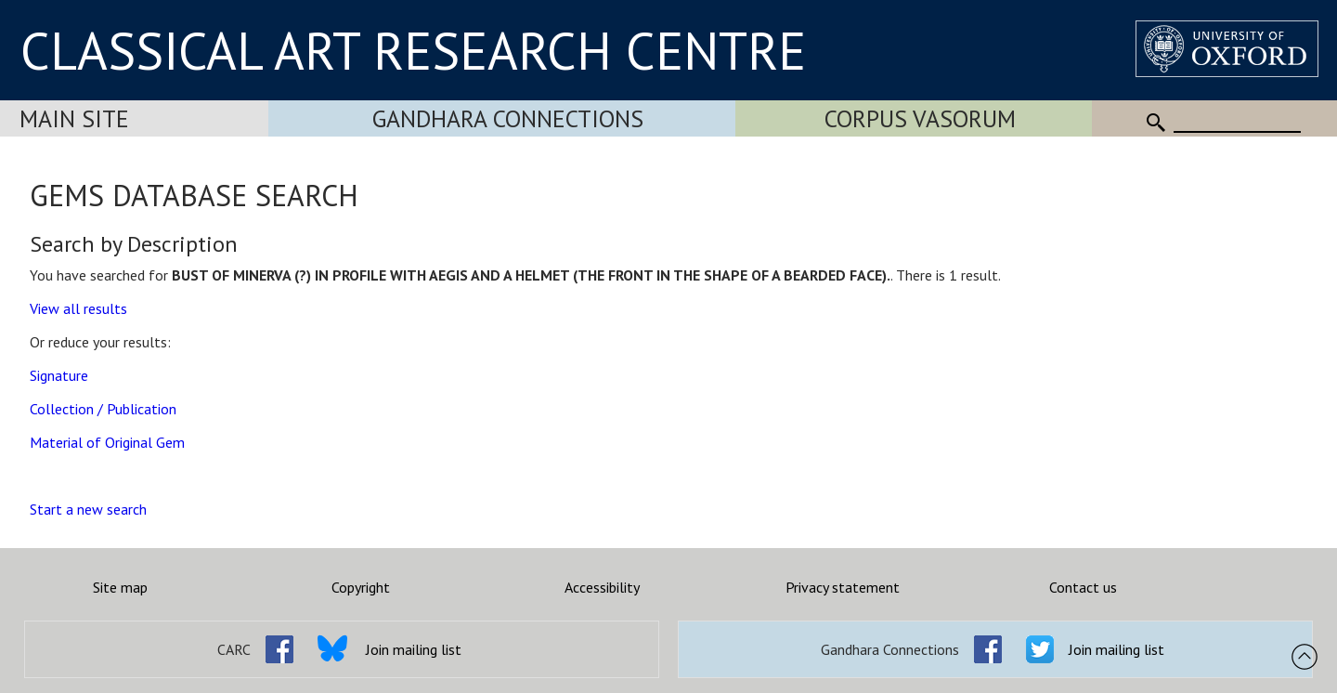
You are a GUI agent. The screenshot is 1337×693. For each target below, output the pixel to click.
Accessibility (602, 587)
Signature (59, 375)
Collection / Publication (103, 408)
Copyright (360, 587)
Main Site (74, 118)
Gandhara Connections (507, 118)
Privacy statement (842, 587)
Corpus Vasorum (920, 118)
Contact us (1083, 587)
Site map (120, 587)
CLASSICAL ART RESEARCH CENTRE (413, 50)
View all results (78, 308)
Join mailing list (413, 649)
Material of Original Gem (107, 442)
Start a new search (88, 509)
